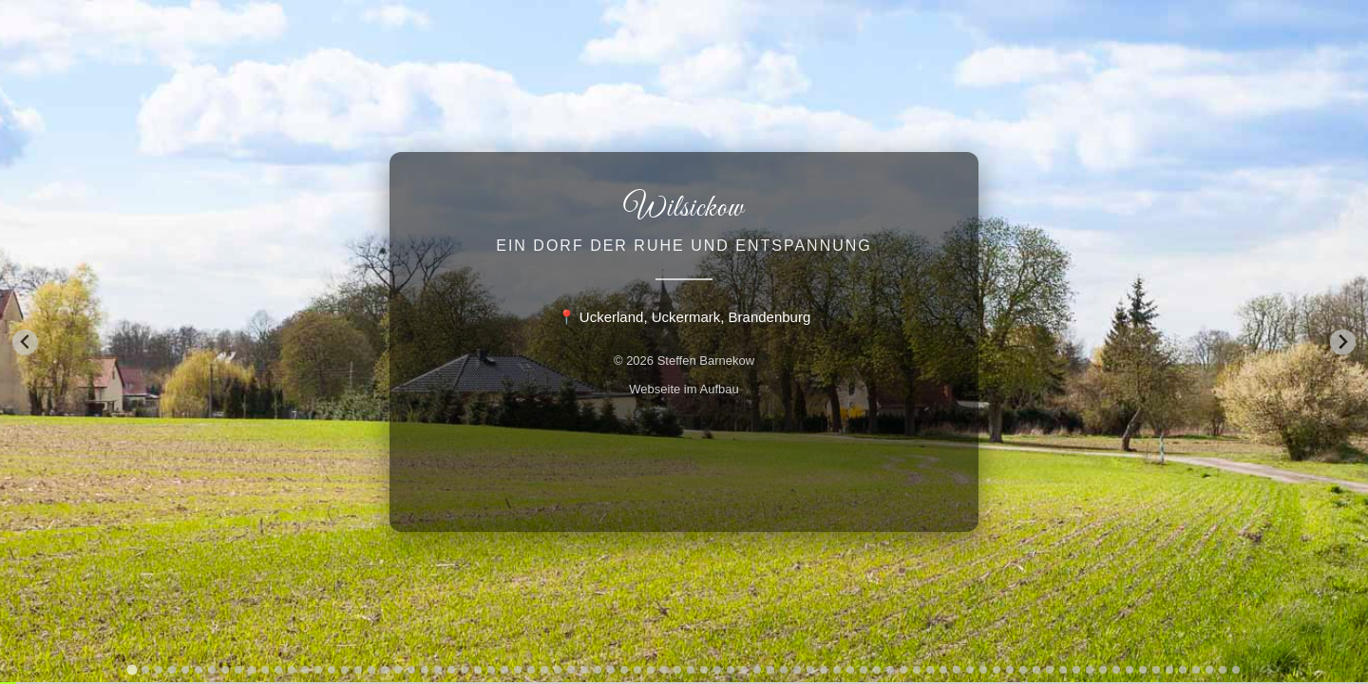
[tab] (131, 669)
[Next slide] (1343, 342)
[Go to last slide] (25, 342)
